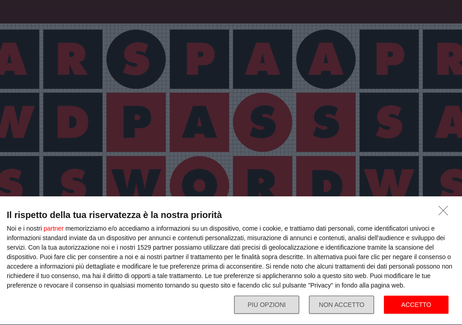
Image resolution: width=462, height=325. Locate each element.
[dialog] (231, 261)
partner (54, 228)
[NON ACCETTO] (446, 213)
